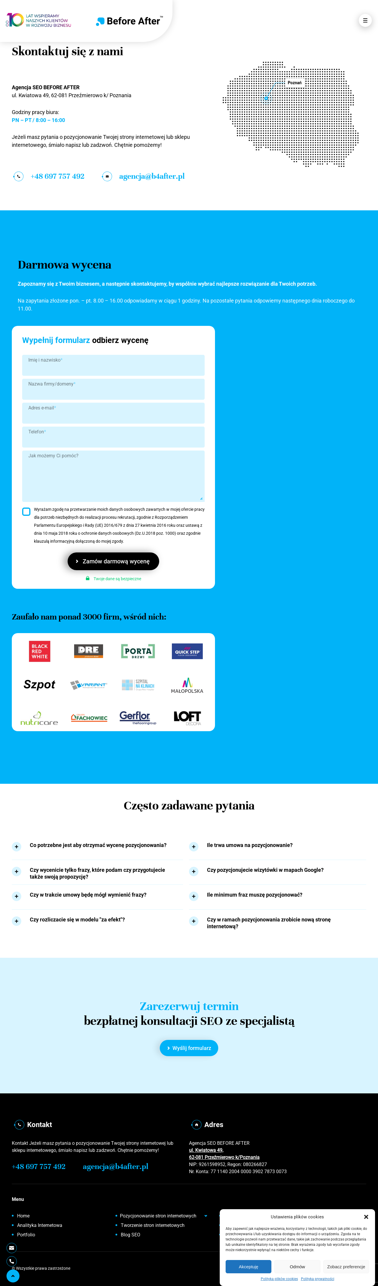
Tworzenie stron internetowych (153, 1225)
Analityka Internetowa (39, 1225)
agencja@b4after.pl (142, 176)
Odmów (297, 1266)
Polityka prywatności (317, 1279)
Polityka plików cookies (279, 1279)
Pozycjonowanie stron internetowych (158, 1216)
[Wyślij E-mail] (11, 1248)
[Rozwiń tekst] (16, 846)
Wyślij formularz (189, 1048)
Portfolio (26, 1235)
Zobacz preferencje (346, 1266)
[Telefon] (11, 1261)
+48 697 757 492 (48, 176)
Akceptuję (248, 1266)
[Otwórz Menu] (365, 20)
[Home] (129, 21)
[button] (366, 1217)
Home (23, 1216)
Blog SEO (130, 1235)
